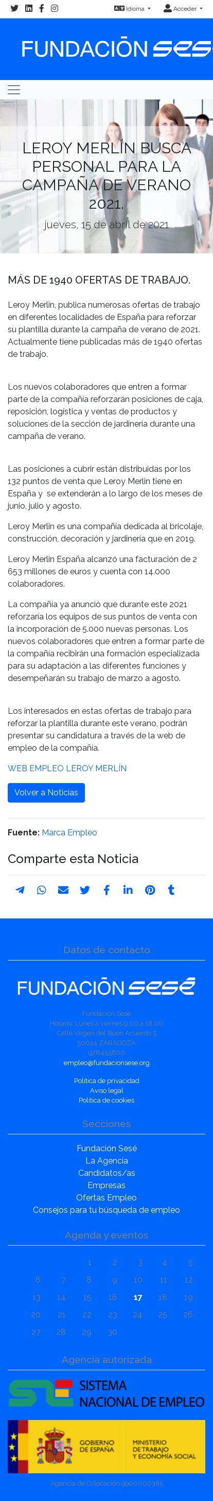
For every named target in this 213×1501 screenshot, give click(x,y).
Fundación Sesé (107, 1148)
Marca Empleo (69, 832)
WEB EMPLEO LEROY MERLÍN (67, 768)
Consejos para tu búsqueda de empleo (106, 1210)
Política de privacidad (106, 1081)
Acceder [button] (181, 8)
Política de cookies (106, 1100)
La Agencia (106, 1161)
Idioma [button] (130, 8)
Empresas (106, 1185)
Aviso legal (106, 1090)
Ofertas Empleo (106, 1198)
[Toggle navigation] (14, 89)
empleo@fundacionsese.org (107, 1063)
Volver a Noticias (46, 792)
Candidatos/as (106, 1173)
